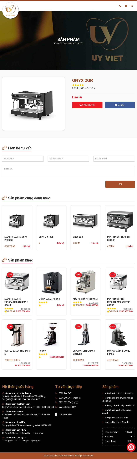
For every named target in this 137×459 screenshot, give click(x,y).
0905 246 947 (87, 105)
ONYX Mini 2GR (46, 237)
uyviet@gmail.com (67, 407)
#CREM (76, 243)
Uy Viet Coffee (66, 414)
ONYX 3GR (78, 237)
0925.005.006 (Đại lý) (68, 402)
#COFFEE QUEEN (12, 360)
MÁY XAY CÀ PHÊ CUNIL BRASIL (118, 352)
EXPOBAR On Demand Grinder (84, 352)
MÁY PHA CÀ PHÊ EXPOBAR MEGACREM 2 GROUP (16, 302)
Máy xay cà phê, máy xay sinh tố (118, 405)
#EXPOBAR (9, 246)
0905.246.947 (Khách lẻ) (70, 398)
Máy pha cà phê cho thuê (115, 417)
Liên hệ (119, 105)
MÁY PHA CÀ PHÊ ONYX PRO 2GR (15, 238)
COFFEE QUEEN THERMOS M (17, 352)
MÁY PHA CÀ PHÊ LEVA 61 (85, 299)
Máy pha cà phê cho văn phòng (117, 393)
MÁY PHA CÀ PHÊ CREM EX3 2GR (118, 238)
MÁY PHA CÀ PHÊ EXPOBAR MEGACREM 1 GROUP (118, 302)
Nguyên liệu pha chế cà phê (116, 422)
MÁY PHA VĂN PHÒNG (49, 299)
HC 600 (42, 351)
